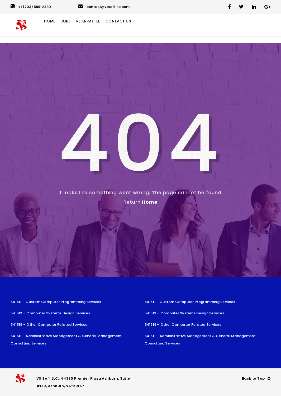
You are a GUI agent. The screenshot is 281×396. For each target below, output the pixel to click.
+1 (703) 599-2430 (31, 6)
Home (150, 202)
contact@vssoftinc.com (103, 6)
